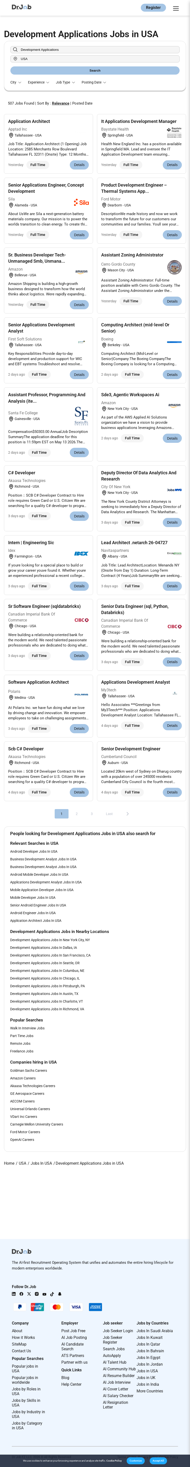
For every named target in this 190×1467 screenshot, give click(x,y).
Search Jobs (114, 1349)
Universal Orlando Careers (30, 1109)
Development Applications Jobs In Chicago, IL (45, 978)
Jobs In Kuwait (150, 1337)
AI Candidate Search (72, 1346)
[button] (136, 1460)
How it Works (23, 1337)
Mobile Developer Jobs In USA (32, 898)
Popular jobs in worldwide (25, 1380)
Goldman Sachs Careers (28, 1070)
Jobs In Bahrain (150, 1351)
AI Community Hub (119, 1369)
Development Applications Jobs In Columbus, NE (47, 971)
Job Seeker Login (118, 1330)
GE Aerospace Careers (27, 1094)
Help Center (71, 1384)
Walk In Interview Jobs (27, 1028)
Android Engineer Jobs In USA (33, 913)
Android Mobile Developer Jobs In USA (39, 874)
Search (95, 70)
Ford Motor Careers (25, 1132)
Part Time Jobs (21, 1036)
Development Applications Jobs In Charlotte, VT (46, 1001)
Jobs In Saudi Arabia (155, 1330)
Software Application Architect (38, 682)
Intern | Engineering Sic (31, 542)
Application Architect (29, 121)
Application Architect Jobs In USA (35, 921)
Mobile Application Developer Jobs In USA (41, 890)
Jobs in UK (146, 1377)
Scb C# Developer (26, 748)
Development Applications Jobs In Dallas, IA (43, 948)
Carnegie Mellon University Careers (36, 1124)
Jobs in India (148, 1384)
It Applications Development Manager (138, 121)
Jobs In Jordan (150, 1364)
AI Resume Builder (119, 1375)
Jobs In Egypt (148, 1357)
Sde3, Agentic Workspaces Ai (130, 394)
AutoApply (112, 1355)
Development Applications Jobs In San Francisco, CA (50, 955)
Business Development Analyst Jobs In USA (43, 859)
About (17, 1330)
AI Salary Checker (118, 1395)
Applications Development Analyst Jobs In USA (46, 882)
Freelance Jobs (21, 1051)
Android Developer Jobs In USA (33, 851)
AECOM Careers (22, 1101)
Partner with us (74, 1362)
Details (79, 165)
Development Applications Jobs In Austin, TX (44, 994)
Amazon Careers (23, 1078)
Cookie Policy (114, 1460)
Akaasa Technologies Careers (32, 1086)
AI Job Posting (74, 1337)
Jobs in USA (147, 1371)
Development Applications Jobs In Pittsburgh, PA (47, 986)
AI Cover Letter (115, 1389)
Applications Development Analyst (135, 682)
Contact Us (21, 1351)
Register (153, 7)
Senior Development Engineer (130, 748)
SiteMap (19, 1344)
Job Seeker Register (112, 1340)
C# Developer (21, 472)
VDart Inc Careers (23, 1117)
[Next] (127, 813)
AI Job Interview (117, 1382)
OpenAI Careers (22, 1140)
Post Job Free (73, 1330)
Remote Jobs (20, 1043)
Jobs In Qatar (148, 1344)
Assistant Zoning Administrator (132, 254)
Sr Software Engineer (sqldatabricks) (44, 606)
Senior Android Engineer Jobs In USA (38, 905)
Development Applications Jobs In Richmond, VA (47, 1009)
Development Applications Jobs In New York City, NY (50, 940)
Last (109, 814)
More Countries (150, 1391)
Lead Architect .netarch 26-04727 (134, 542)
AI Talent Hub (114, 1362)
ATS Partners (72, 1355)
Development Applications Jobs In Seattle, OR (45, 963)
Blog (65, 1377)
